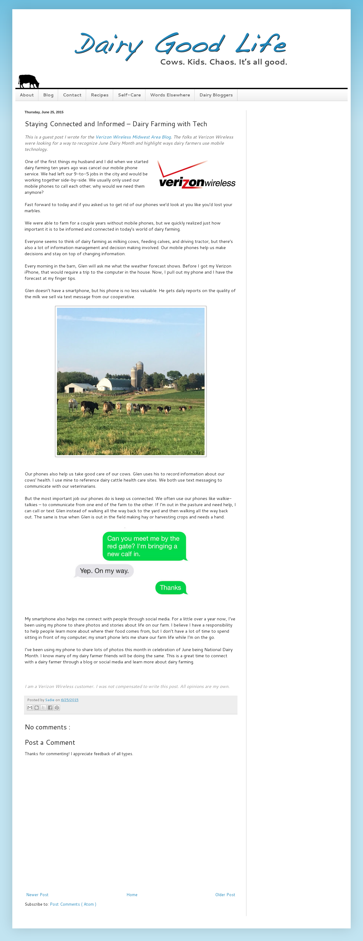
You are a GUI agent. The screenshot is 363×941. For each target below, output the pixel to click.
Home (132, 894)
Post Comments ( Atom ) (73, 904)
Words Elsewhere (170, 95)
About (27, 95)
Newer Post (37, 894)
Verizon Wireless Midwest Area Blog (133, 137)
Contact (72, 95)
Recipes (100, 95)
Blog (48, 95)
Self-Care (129, 95)
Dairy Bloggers (216, 95)
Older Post (225, 894)
